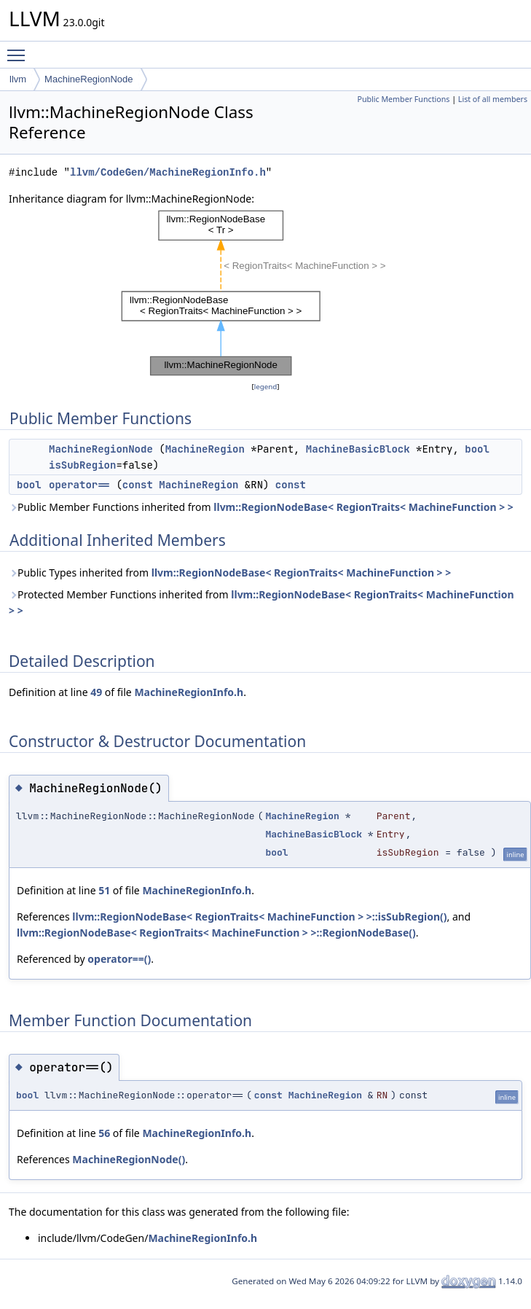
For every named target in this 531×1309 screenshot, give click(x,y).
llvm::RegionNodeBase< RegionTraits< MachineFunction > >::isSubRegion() (259, 916)
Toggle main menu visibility (19, 49)
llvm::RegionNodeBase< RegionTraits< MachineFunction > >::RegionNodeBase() (216, 932)
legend (266, 386)
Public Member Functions (403, 99)
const (137, 484)
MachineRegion (205, 449)
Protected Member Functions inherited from (261, 602)
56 (104, 1133)
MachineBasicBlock (358, 449)
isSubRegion (82, 465)
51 (104, 890)
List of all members (492, 99)
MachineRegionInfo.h (188, 692)
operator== (79, 484)
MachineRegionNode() (128, 1159)
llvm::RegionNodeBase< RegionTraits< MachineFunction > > (363, 507)
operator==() (119, 959)
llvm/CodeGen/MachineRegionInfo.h (168, 172)
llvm (17, 79)
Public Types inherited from (230, 572)
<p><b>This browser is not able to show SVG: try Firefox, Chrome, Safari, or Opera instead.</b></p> (266, 293)
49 (96, 692)
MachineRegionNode (88, 79)
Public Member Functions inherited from (261, 507)
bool (477, 449)
